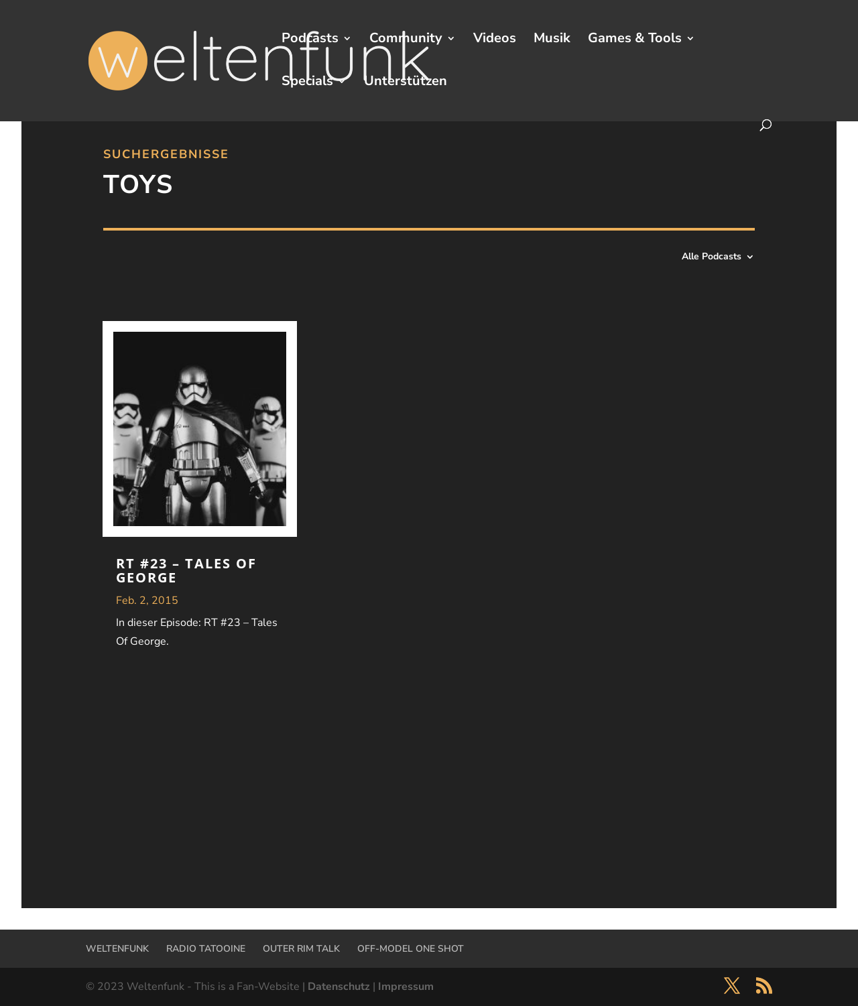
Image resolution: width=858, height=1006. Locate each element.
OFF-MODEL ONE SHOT (410, 948)
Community (405, 40)
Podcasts (310, 40)
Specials (307, 83)
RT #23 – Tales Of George (186, 570)
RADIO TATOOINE (205, 948)
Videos (494, 40)
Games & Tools (635, 40)
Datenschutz (339, 986)
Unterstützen (405, 83)
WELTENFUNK (117, 948)
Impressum (406, 986)
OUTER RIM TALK (301, 948)
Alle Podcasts (711, 257)
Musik (552, 40)
